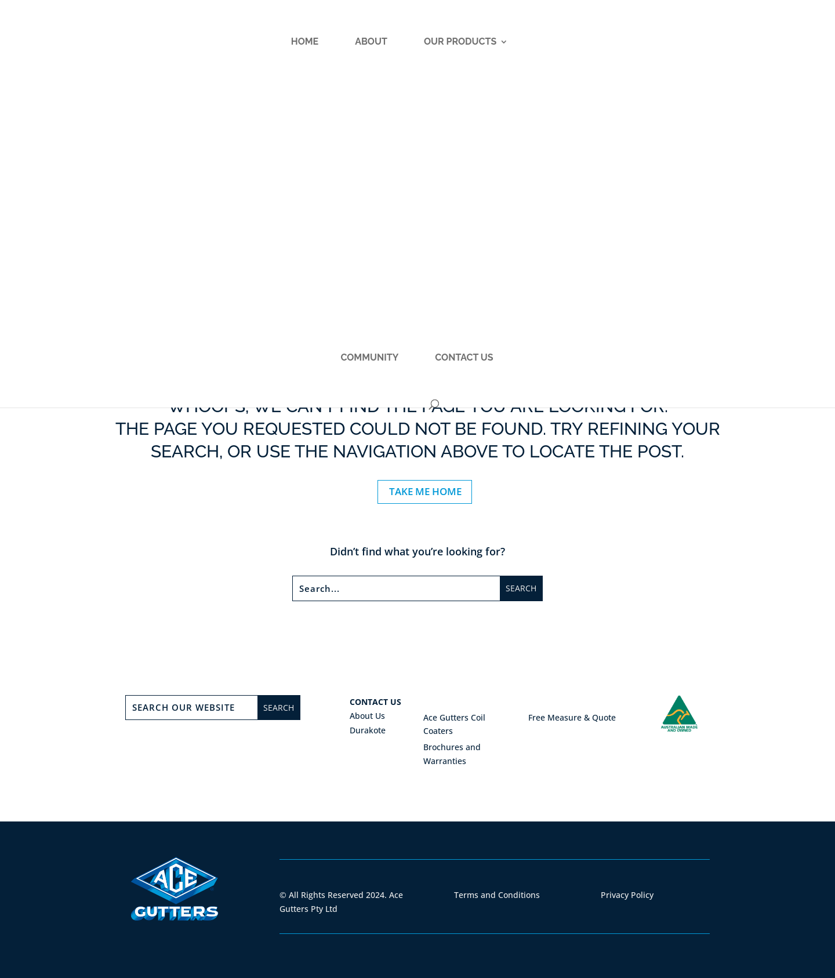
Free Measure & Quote (572, 717)
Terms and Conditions (497, 894)
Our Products (301, 49)
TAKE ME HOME (425, 491)
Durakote (368, 730)
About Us (367, 715)
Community (531, 49)
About (212, 49)
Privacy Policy (627, 894)
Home (145, 49)
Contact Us (626, 49)
